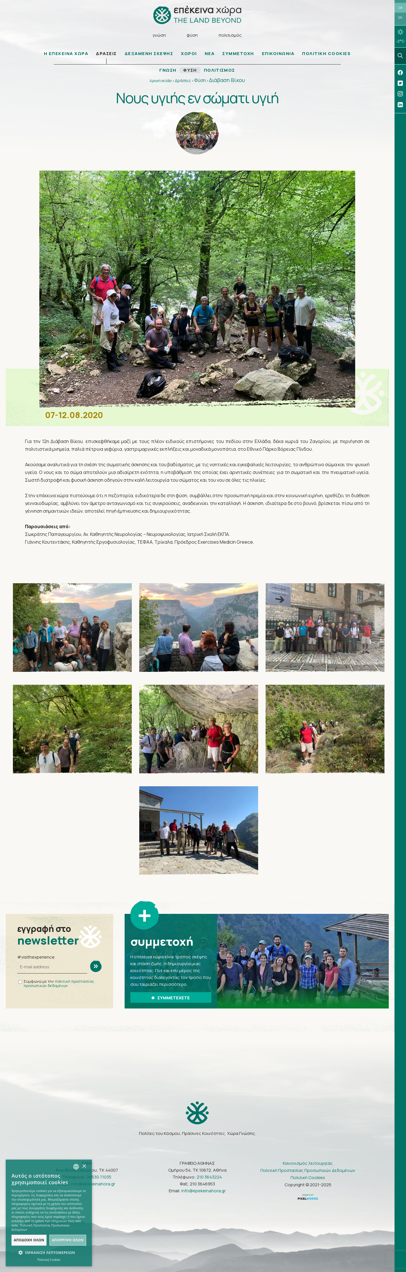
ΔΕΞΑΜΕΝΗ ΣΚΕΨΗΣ (149, 54)
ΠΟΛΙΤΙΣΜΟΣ (219, 70)
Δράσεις (183, 80)
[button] (48, 1252)
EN (400, 18)
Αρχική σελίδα (161, 81)
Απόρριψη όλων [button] (68, 1240)
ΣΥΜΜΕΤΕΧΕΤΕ (171, 998)
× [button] (84, 1166)
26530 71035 (98, 1177)
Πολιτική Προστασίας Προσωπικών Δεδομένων (307, 1170)
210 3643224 (209, 1177)
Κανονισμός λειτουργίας (308, 1163)
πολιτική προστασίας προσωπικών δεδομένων (59, 983)
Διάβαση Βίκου (227, 80)
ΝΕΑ (210, 54)
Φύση (200, 80)
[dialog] (49, 1213)
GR (400, 8)
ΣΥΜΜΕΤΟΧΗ (238, 54)
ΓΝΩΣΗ (167, 70)
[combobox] (76, 1167)
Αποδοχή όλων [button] (29, 1240)
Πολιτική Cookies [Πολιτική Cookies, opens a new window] (49, 1260)
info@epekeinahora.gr (93, 1184)
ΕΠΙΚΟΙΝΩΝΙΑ (278, 54)
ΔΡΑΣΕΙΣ (106, 54)
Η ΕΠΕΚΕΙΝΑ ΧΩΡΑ (66, 54)
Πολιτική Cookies (308, 1178)
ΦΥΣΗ (190, 70)
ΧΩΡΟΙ (189, 54)
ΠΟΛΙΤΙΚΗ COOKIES (326, 54)
